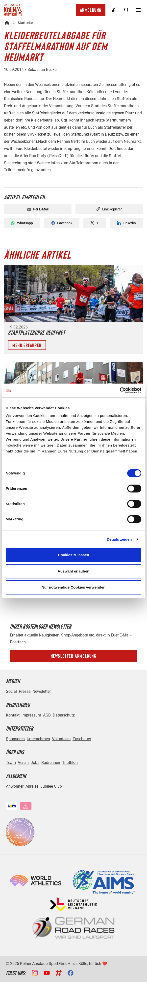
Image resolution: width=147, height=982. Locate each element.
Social (11, 691)
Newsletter (41, 691)
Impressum (31, 715)
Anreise (31, 786)
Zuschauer (82, 738)
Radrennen (50, 762)
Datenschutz (64, 715)
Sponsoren (15, 738)
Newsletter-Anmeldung (74, 656)
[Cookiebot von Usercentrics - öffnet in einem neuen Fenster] (119, 390)
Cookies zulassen (73, 555)
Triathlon (70, 762)
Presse (24, 691)
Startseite (25, 23)
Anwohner (15, 786)
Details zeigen (119, 539)
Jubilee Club (51, 786)
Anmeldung (90, 10)
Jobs (35, 762)
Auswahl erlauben (73, 571)
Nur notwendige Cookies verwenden (73, 587)
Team (11, 762)
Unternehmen (38, 738)
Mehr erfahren (27, 345)
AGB (47, 715)
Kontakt (13, 715)
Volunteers (61, 738)
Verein (23, 762)
